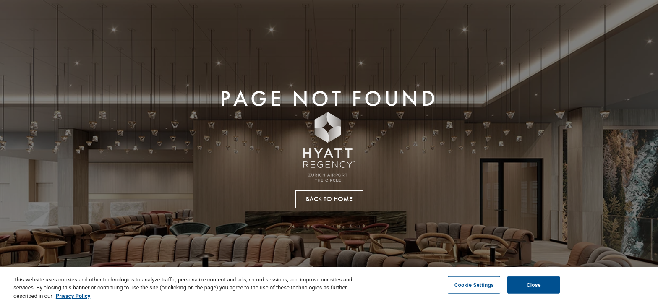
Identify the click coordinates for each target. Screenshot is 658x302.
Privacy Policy (73, 298)
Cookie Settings (474, 287)
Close (534, 287)
